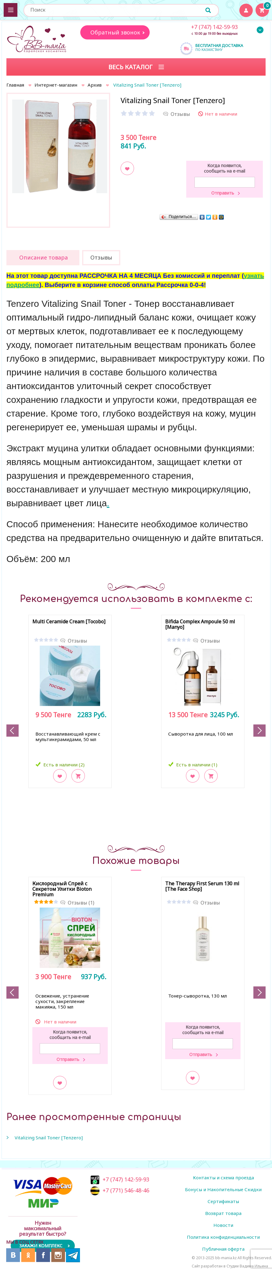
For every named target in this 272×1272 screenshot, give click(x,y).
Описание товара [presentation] (43, 257)
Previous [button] (12, 730)
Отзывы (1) (81, 902)
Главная (15, 85)
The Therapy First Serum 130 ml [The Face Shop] (202, 886)
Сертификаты (223, 1201)
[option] (58, 145)
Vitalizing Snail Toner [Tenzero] (49, 1137)
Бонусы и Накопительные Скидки (223, 1189)
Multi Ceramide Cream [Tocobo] (68, 622)
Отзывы (77, 640)
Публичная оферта (223, 1249)
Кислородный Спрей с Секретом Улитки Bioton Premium (62, 889)
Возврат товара (223, 1213)
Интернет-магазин (55, 85)
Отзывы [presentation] (101, 257)
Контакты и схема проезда (223, 1177)
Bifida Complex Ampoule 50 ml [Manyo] (200, 624)
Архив (95, 85)
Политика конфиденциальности (223, 1237)
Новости (223, 1225)
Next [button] (259, 730)
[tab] (42, 257)
